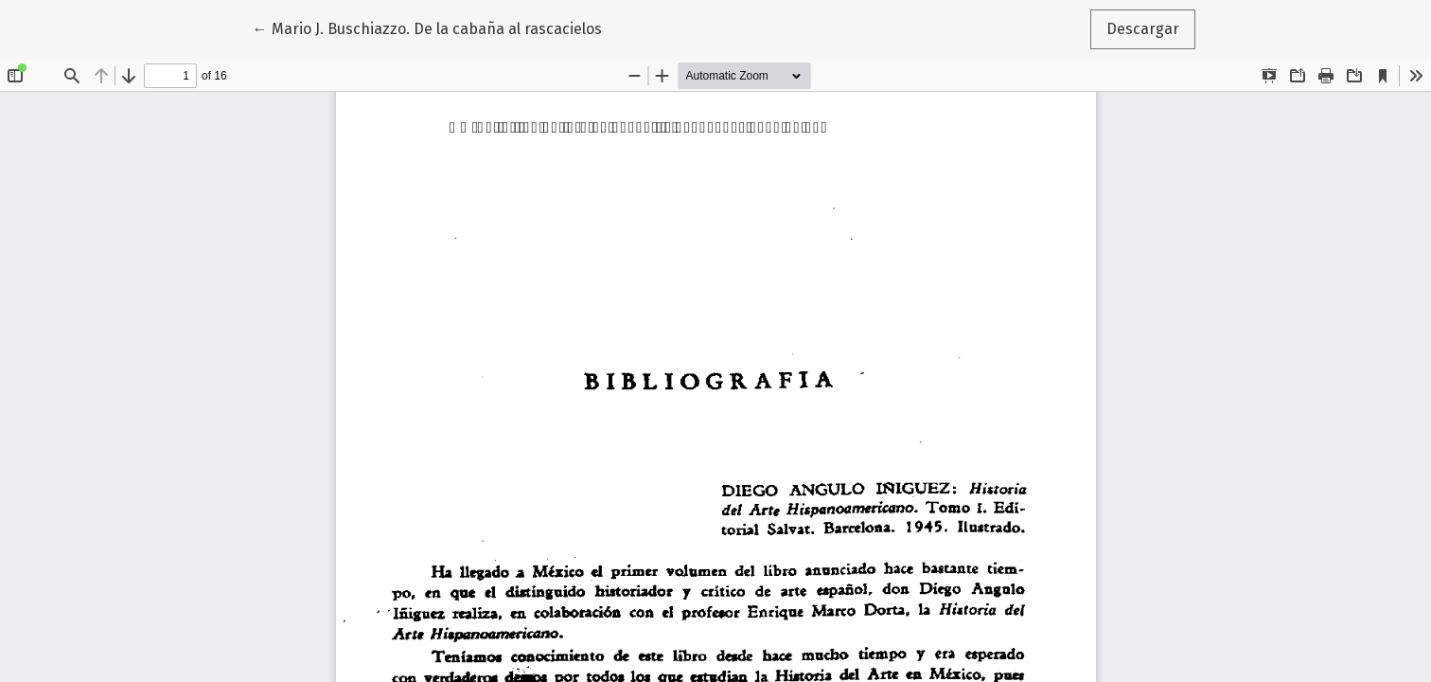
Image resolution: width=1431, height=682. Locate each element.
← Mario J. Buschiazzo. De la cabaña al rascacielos (427, 27)
